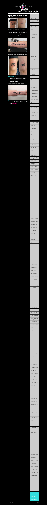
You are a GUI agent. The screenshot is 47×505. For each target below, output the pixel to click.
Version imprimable (10, 502)
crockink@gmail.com (14, 103)
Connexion (38, 502)
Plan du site (13, 502)
